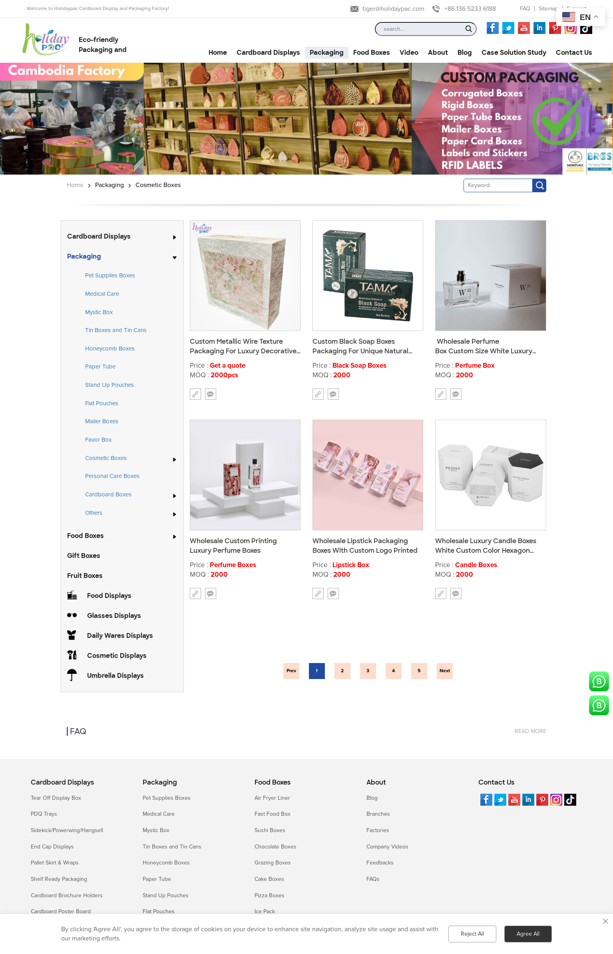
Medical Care (102, 293)
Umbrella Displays (115, 675)
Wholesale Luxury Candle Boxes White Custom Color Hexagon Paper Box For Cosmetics (485, 545)
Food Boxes (85, 536)
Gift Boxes (83, 556)
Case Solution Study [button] (514, 52)
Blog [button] (465, 52)
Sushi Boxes (270, 830)
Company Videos (387, 846)
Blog (372, 798)
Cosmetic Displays (117, 655)
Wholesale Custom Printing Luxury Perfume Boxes (233, 545)
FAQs (373, 879)
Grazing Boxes (273, 862)
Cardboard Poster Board (61, 911)
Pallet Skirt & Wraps (55, 862)
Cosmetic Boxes (158, 185)
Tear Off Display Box (56, 798)
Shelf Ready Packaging (59, 879)
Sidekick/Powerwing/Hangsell (67, 830)
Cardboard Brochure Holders (67, 895)
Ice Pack (265, 911)
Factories (377, 830)
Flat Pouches (101, 403)
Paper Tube (100, 366)
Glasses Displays (114, 615)
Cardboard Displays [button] (268, 52)
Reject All (472, 933)
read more (530, 723)
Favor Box (98, 439)
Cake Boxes (269, 879)
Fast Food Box (273, 814)
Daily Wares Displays (120, 635)
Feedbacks (380, 862)
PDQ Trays (44, 814)
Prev (291, 671)
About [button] (438, 52)
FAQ (525, 8)
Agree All (528, 933)
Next (445, 671)
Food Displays (109, 596)
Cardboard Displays (99, 236)
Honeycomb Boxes (110, 348)
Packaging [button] (327, 52)
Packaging (109, 185)
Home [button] (218, 52)
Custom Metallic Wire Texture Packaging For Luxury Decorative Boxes (243, 346)
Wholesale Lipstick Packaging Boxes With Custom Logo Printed (365, 545)
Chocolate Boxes (276, 846)
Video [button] (409, 52)
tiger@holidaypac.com (393, 9)
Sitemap (548, 8)
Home (75, 185)
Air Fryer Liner (272, 798)
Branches (378, 814)
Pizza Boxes (270, 895)
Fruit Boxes (85, 576)
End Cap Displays (52, 846)
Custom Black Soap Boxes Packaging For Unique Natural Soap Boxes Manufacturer (360, 346)
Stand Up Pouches (109, 384)
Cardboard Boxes (108, 495)
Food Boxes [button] (371, 52)
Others (93, 513)
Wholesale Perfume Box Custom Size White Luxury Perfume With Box (483, 346)
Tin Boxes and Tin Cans (116, 330)
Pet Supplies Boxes (110, 275)
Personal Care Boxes (112, 476)
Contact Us (496, 782)
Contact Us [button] (574, 52)
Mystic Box (99, 312)
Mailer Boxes (101, 421)
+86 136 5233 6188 (470, 9)
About (376, 782)
